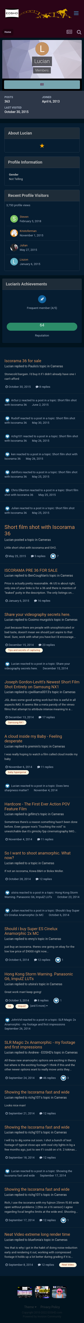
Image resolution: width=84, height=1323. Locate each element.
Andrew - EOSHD (39, 1052)
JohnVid (16, 1019)
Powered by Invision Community (42, 1316)
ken (13, 454)
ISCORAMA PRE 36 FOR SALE (31, 570)
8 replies (43, 386)
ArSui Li (16, 400)
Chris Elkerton (20, 490)
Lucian (9, 366)
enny (31, 939)
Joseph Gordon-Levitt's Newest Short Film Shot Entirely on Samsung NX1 (42, 684)
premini (33, 746)
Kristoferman (28, 231)
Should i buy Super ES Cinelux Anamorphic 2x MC (31, 931)
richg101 (17, 436)
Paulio (32, 366)
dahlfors (16, 472)
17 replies (47, 717)
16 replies (42, 600)
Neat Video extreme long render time (37, 1234)
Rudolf (15, 418)
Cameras (57, 366)
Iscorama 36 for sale (22, 360)
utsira (15, 892)
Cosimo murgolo (39, 619)
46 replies (47, 1078)
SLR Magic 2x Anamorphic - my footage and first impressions (39, 1045)
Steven (24, 216)
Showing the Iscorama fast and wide (36, 1092)
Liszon (24, 259)
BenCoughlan (37, 575)
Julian (24, 245)
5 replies (38, 556)
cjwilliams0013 (38, 692)
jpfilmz (33, 814)
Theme (30, 1307)
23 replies (47, 645)
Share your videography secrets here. (37, 614)
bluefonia (34, 1240)
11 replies (45, 767)
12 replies (44, 879)
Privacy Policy (50, 1307)
